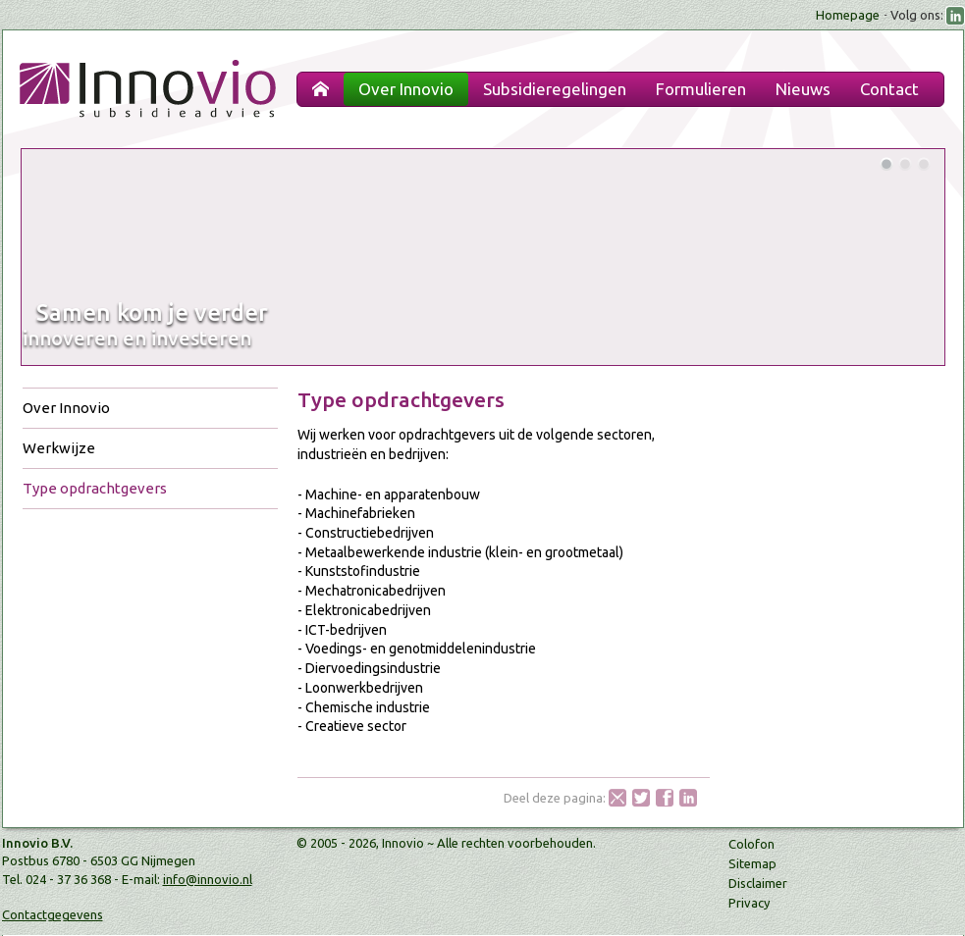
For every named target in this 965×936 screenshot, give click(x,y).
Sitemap (752, 863)
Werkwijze (59, 448)
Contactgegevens (52, 914)
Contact (889, 88)
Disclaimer (757, 883)
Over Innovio (66, 407)
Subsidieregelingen (554, 88)
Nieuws (803, 88)
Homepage (848, 15)
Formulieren (701, 88)
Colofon (751, 844)
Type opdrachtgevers (95, 488)
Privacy (749, 903)
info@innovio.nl (207, 879)
